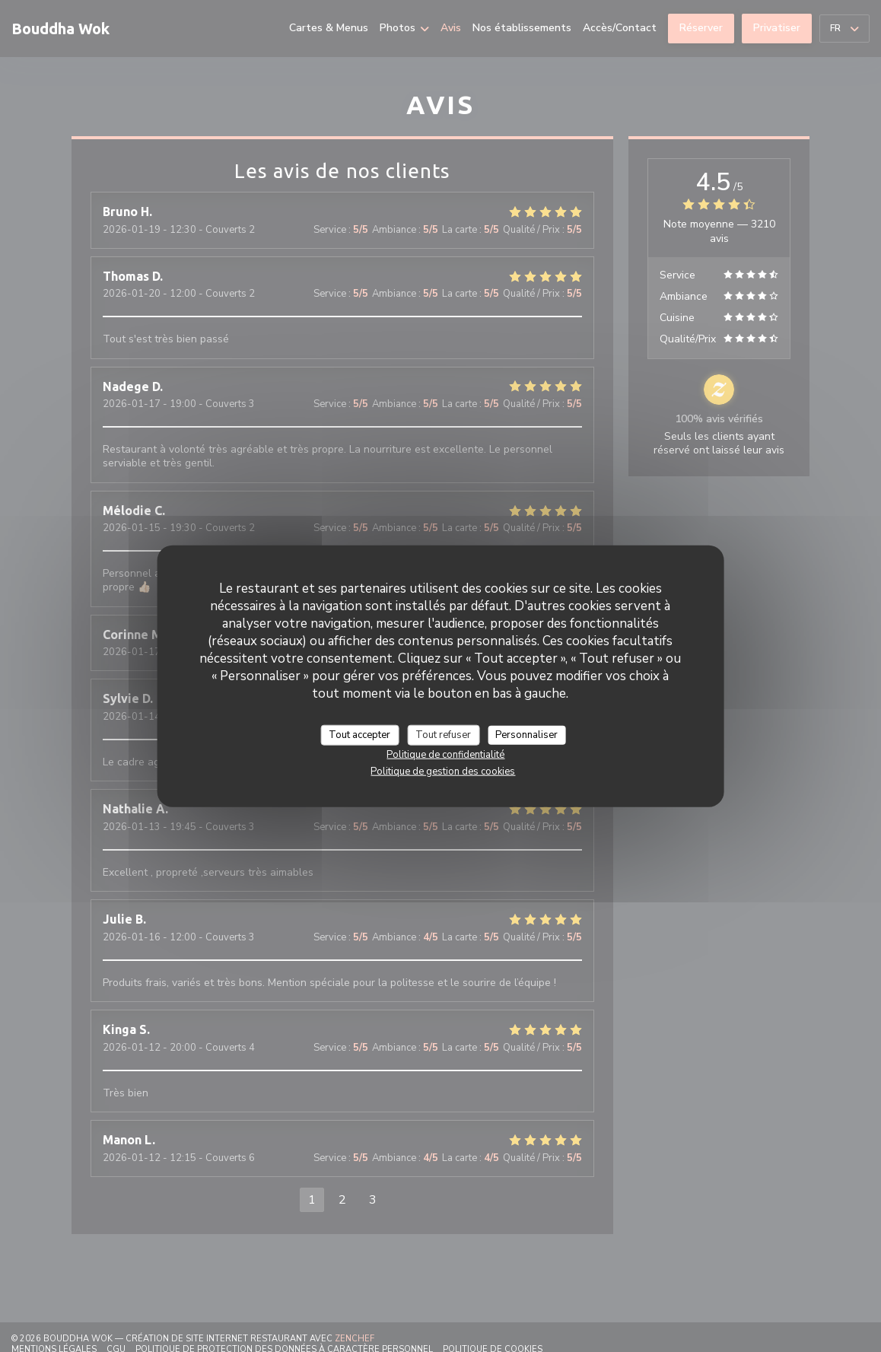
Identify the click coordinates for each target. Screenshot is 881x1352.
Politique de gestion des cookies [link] (443, 771)
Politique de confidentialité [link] (445, 755)
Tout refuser (443, 734)
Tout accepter (359, 734)
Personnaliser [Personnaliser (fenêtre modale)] (526, 734)
